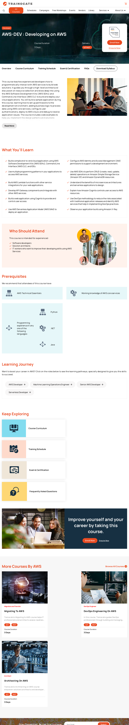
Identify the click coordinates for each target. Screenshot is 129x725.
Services (103, 10)
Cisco (37, 685)
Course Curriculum (24, 68)
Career (6, 685)
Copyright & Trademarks (107, 689)
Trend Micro (40, 708)
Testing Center (72, 697)
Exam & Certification (70, 68)
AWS (37, 681)
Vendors (82, 10)
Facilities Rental (72, 685)
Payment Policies (104, 681)
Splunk (38, 705)
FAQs (86, 68)
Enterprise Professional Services (79, 681)
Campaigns (44, 10)
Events (72, 10)
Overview (6, 68)
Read (9, 120)
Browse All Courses (116, 506)
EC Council (39, 689)
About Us (119, 10)
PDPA (100, 685)
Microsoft (39, 697)
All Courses (16, 10)
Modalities (70, 689)
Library (91, 10)
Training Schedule (47, 68)
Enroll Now (114, 42)
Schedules (31, 10)
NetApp (38, 701)
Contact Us (8, 689)
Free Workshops (59, 10)
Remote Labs (71, 693)
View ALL (38, 712)
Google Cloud (40, 693)
